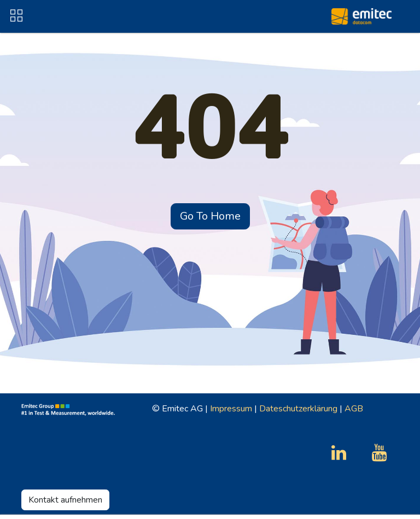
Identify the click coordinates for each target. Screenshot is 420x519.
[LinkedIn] (338, 452)
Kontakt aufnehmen (65, 500)
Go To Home (210, 216)
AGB (354, 409)
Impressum (231, 409)
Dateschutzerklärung (298, 409)
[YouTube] (379, 452)
